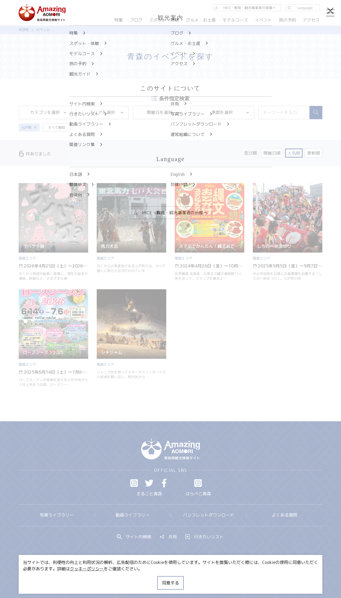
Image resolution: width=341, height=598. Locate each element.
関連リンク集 (226, 578)
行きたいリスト (204, 537)
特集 (118, 20)
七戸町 (29, 127)
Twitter (149, 483)
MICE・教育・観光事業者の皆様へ (134, 578)
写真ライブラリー (57, 515)
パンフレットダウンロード (208, 515)
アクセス (311, 20)
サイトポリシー (190, 578)
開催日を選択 (164, 112)
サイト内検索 (134, 537)
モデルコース (235, 20)
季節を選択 (231, 112)
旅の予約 (287, 20)
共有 (168, 537)
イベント (263, 20)
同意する (170, 583)
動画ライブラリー (133, 515)
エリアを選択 (107, 112)
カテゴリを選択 (48, 112)
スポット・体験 (164, 20)
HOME (24, 30)
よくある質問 (284, 515)
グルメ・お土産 (201, 20)
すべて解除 (56, 127)
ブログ (135, 20)
